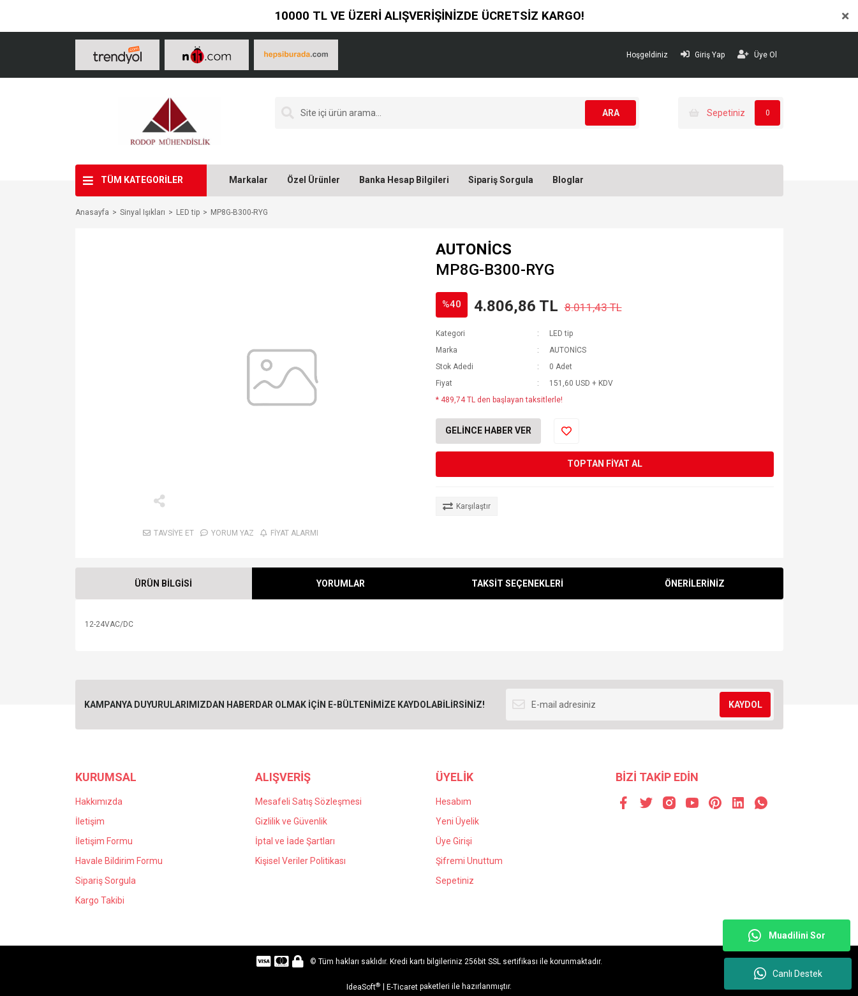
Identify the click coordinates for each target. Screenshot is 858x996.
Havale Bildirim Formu (119, 861)
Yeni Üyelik (457, 821)
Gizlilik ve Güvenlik (291, 821)
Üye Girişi (454, 841)
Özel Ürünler (313, 180)
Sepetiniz (455, 880)
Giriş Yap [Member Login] (703, 54)
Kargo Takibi (99, 900)
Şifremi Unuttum (469, 861)
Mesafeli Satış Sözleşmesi (308, 801)
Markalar (248, 180)
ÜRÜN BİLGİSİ (163, 583)
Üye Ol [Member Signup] (757, 54)
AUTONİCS (474, 249)
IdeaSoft (363, 987)
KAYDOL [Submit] (745, 704)
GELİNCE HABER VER (488, 430)
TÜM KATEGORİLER (142, 180)
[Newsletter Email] (640, 705)
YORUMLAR (340, 583)
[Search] (457, 113)
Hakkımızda (98, 801)
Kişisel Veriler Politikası (300, 861)
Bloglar (568, 180)
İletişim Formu (104, 841)
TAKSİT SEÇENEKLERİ (517, 583)
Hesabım (453, 801)
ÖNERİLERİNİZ (695, 583)
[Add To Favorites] (566, 431)
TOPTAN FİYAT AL (604, 463)
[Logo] (169, 120)
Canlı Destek (788, 974)
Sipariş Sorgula (500, 180)
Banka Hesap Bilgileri (404, 180)
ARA (610, 113)
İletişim (90, 821)
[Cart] (730, 113)
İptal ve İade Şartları (295, 841)
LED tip (561, 333)
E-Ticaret (402, 987)
